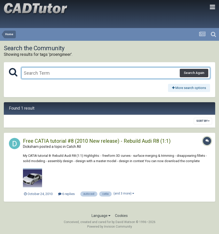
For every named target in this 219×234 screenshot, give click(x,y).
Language (101, 216)
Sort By (203, 121)
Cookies (121, 216)
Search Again (194, 73)
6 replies (66, 194)
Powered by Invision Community (109, 226)
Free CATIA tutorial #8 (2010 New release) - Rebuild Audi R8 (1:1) (97, 141)
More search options (189, 88)
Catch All (74, 147)
